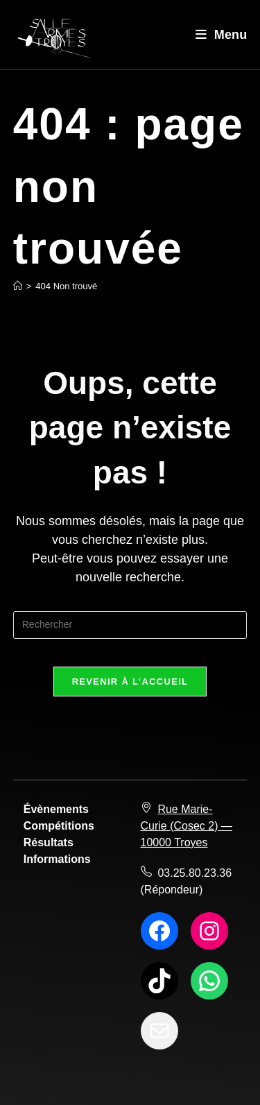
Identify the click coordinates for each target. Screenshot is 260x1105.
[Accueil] (17, 286)
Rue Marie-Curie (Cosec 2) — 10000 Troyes (186, 825)
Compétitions (59, 826)
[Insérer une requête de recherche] (130, 625)
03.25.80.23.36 (194, 873)
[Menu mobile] (222, 35)
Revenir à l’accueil (130, 681)
